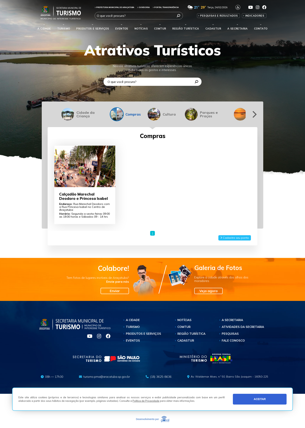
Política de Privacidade (146, 400)
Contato (261, 28)
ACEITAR (260, 399)
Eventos (133, 340)
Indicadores (254, 15)
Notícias (141, 28)
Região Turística (185, 28)
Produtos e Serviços (92, 28)
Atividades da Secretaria (243, 327)
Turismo (133, 327)
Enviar (115, 291)
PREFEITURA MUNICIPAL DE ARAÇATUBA (114, 7)
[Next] (254, 114)
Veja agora (208, 291)
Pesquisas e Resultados (219, 15)
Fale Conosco (233, 340)
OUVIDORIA (143, 7)
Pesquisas (230, 334)
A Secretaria (232, 320)
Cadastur (213, 28)
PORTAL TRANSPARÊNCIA (166, 7)
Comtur (160, 28)
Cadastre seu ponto (234, 238)
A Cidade (44, 28)
